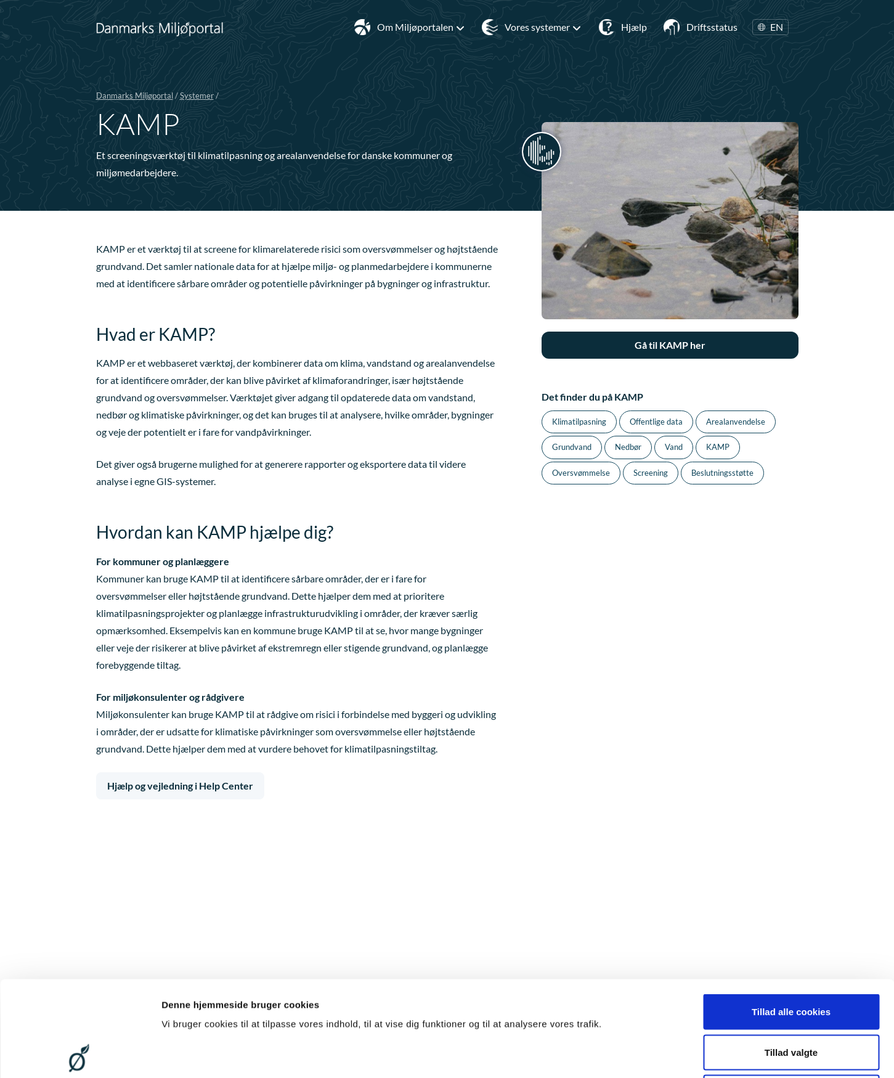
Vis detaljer (640, 1053)
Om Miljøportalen (421, 27)
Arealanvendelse (735, 422)
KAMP (717, 447)
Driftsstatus (712, 27)
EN (770, 27)
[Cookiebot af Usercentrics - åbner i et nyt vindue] (80, 1054)
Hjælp (634, 27)
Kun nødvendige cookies (791, 997)
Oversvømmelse (581, 473)
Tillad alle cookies (791, 916)
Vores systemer (543, 27)
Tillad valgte (791, 957)
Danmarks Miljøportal (134, 95)
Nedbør (628, 447)
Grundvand (571, 447)
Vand (674, 447)
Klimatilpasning (579, 422)
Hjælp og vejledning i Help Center (180, 785)
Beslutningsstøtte (722, 473)
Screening (650, 473)
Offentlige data (656, 422)
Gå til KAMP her (670, 345)
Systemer (197, 95)
